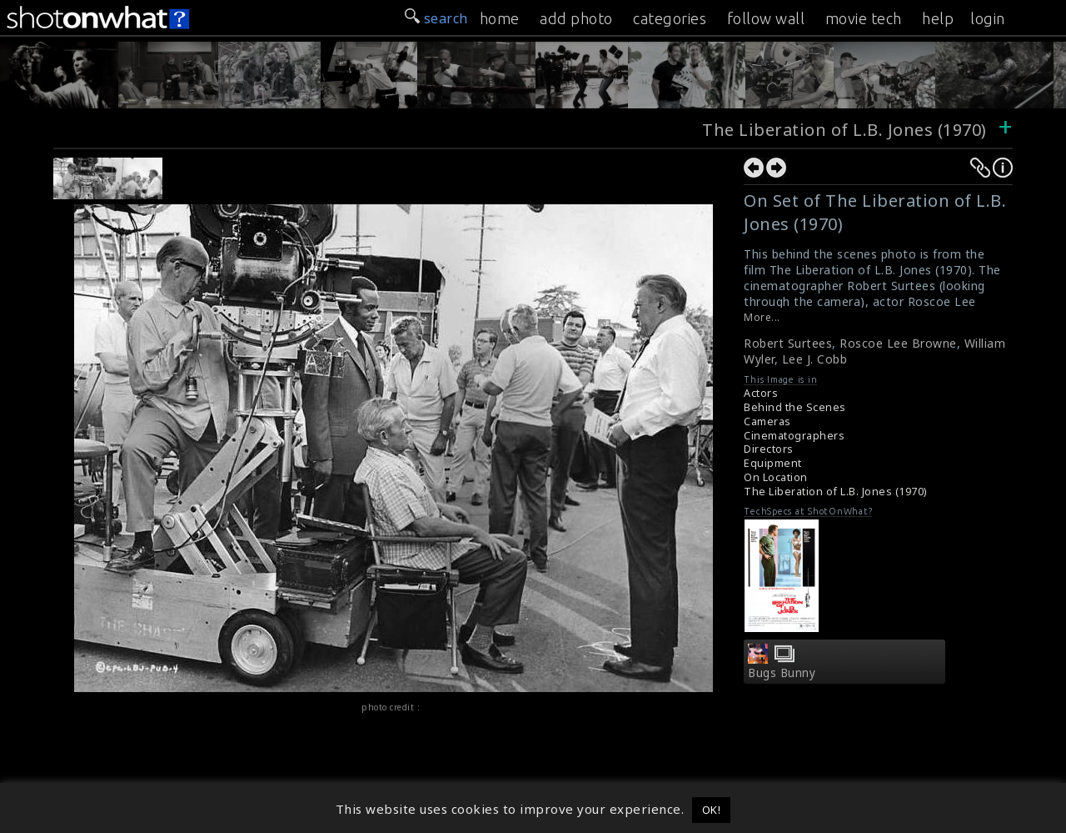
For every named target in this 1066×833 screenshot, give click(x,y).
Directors (769, 449)
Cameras (767, 421)
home (500, 18)
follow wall (766, 18)
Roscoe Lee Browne (898, 343)
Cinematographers (794, 436)
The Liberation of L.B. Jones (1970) (844, 129)
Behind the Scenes (795, 407)
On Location (776, 477)
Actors (761, 393)
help (938, 18)
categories (669, 18)
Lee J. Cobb (815, 359)
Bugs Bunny (781, 672)
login (987, 18)
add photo (576, 18)
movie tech (863, 18)
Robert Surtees (788, 343)
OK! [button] (711, 809)
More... (762, 317)
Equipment (773, 463)
